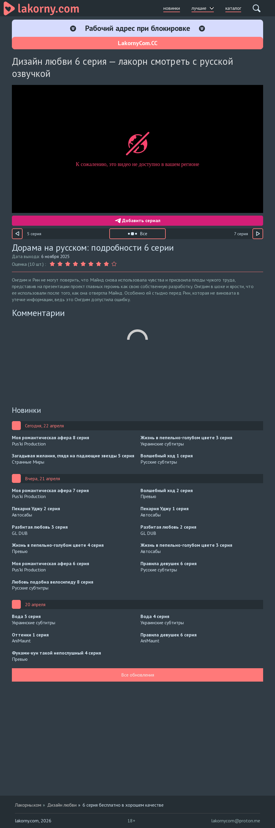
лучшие (203, 8)
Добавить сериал (137, 220)
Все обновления (137, 675)
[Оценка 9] (114, 264)
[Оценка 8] (106, 264)
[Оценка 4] (75, 264)
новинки (171, 8)
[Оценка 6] (91, 264)
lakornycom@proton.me (235, 821)
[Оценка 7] (98, 264)
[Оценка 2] (60, 264)
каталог (233, 8)
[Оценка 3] (68, 264)
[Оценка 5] (83, 264)
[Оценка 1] (53, 264)
